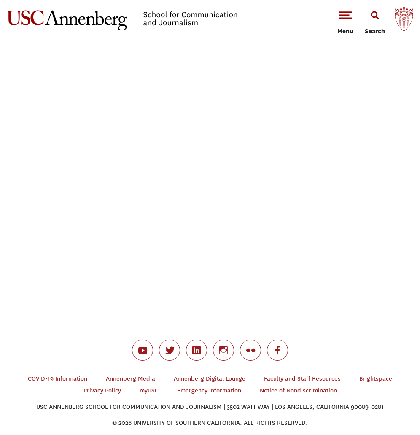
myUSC (149, 390)
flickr (250, 350)
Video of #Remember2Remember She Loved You (210, 174)
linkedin (196, 350)
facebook (277, 350)
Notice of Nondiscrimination (298, 390)
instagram (223, 350)
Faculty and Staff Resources (302, 378)
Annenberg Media (130, 378)
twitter (169, 350)
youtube (142, 350)
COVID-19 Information (57, 378)
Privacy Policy (102, 390)
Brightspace (375, 378)
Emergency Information (209, 390)
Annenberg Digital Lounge (209, 378)
